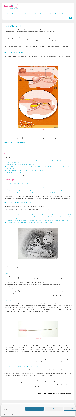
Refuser (54, 409)
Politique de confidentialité (15, 414)
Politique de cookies (6, 414)
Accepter (34, 409)
